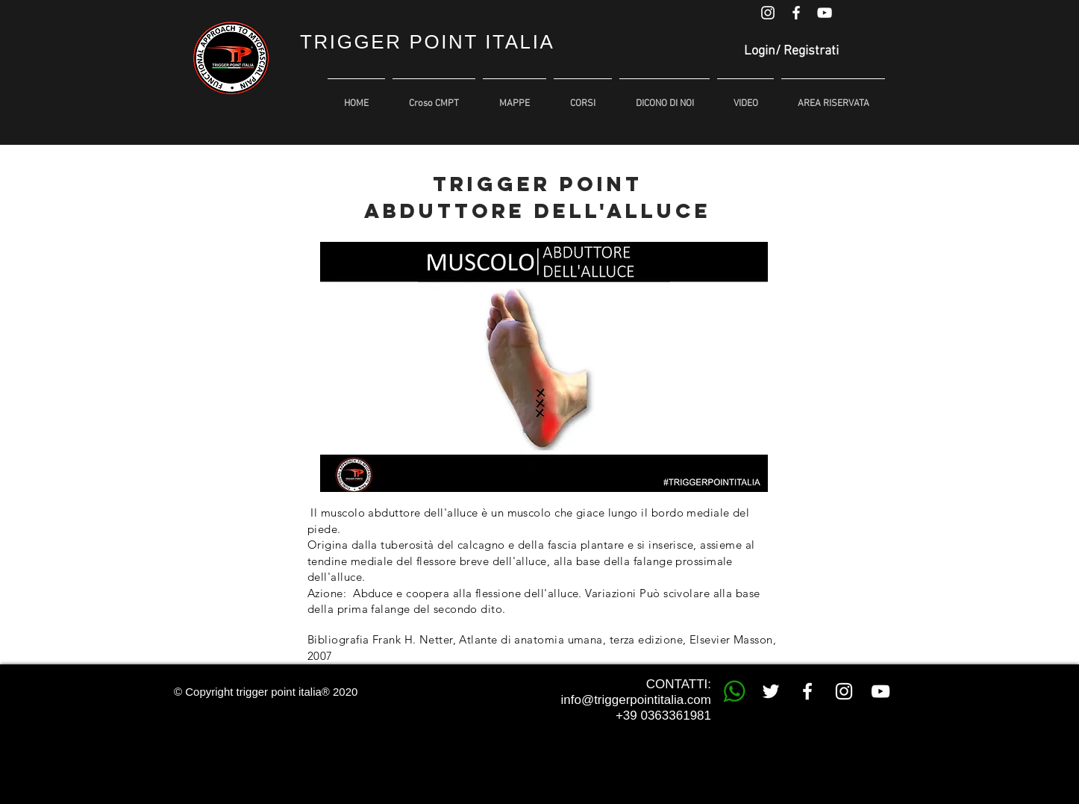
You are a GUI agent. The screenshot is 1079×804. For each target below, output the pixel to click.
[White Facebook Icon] (796, 13)
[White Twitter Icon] (771, 691)
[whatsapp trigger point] (734, 691)
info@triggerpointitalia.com (635, 700)
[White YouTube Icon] (825, 13)
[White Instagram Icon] (768, 13)
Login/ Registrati (791, 51)
